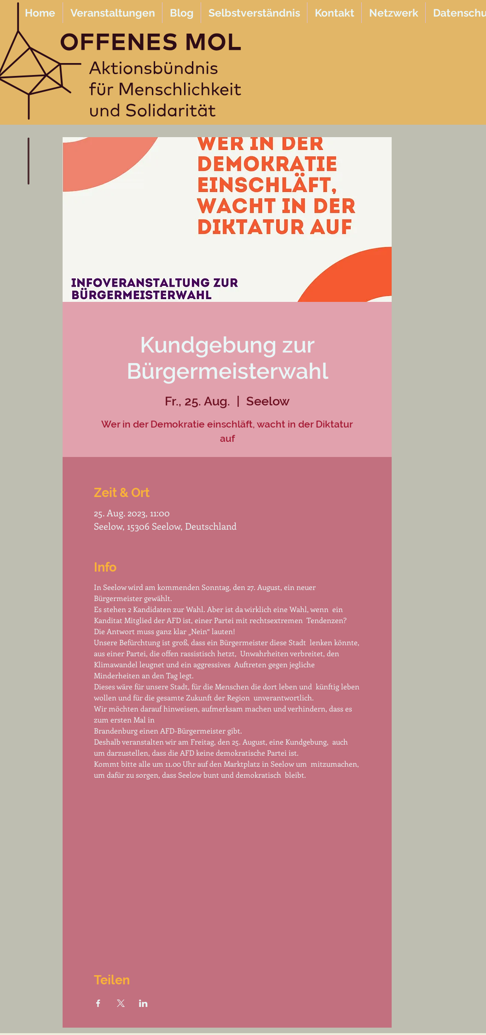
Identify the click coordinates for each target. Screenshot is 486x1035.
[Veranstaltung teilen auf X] (120, 1003)
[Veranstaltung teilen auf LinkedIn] (143, 1003)
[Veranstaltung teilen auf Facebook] (98, 1003)
